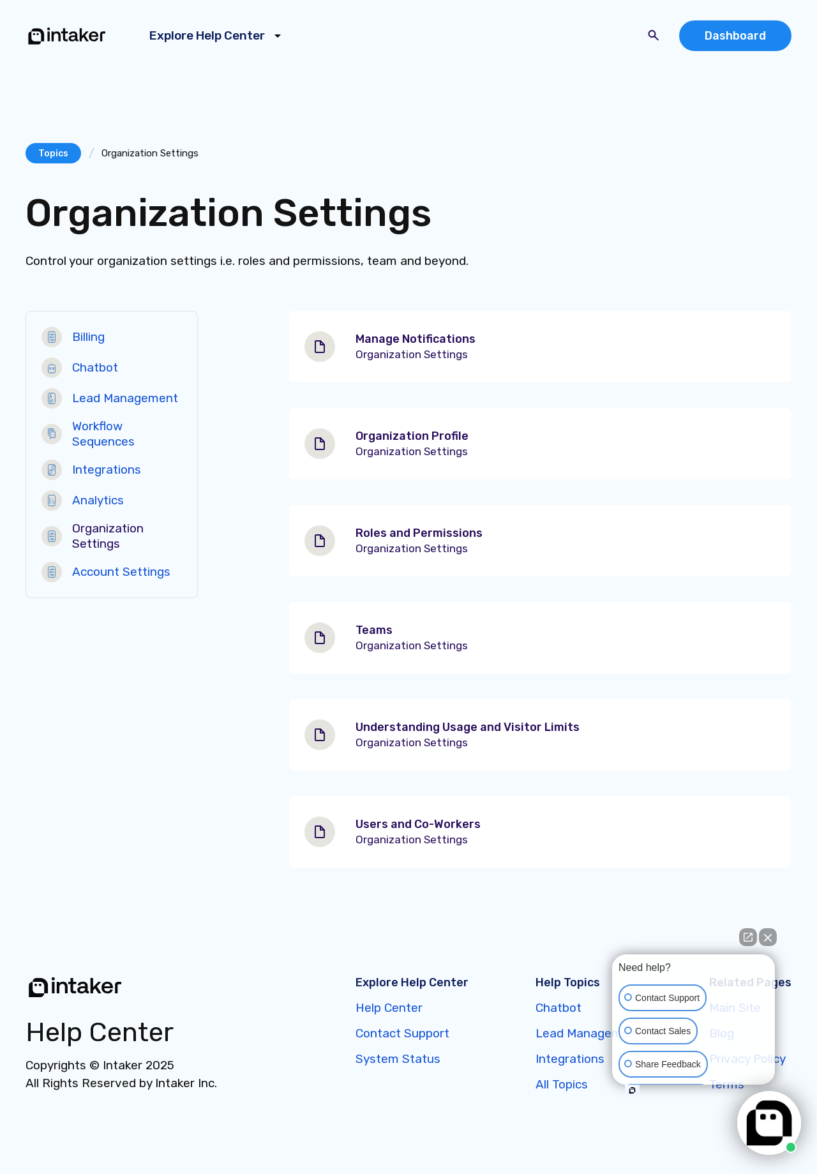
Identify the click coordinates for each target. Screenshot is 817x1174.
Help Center (389, 1007)
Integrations (106, 469)
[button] (217, 35)
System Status (398, 1058)
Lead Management (125, 398)
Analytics (98, 500)
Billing (88, 336)
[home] (67, 36)
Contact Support (402, 1033)
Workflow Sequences (103, 434)
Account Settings (121, 571)
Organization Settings (108, 536)
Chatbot (95, 367)
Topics (53, 153)
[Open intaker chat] (632, 1090)
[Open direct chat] (748, 937)
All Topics (562, 1084)
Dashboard (735, 36)
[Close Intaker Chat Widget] (768, 937)
